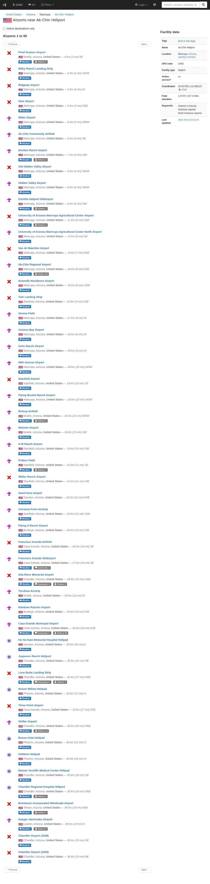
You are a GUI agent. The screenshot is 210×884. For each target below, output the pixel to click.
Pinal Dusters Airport (32, 52)
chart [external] (182, 89)
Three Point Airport (30, 705)
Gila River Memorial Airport (36, 574)
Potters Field (26, 460)
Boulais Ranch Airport (32, 150)
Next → (145, 869)
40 (60, 633)
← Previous (11, 869)
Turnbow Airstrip (29, 591)
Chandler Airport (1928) (33, 835)
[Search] (203, 5)
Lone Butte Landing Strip (34, 672)
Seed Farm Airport (30, 493)
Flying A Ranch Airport (33, 525)
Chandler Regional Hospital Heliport (41, 786)
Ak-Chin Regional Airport (34, 264)
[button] (47, 5)
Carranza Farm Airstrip (33, 509)
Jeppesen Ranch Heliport (34, 656)
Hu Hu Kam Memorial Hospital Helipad (43, 639)
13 (41, 731)
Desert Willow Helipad (32, 688)
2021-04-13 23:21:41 (188, 119)
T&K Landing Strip (30, 297)
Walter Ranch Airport (32, 476)
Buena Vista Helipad (31, 737)
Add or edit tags (186, 41)
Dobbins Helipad (29, 754)
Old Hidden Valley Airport (34, 166)
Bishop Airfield (28, 411)
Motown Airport (28, 427)
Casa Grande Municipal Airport (38, 623)
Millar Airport (26, 117)
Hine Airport (26, 101)
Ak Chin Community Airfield (36, 133)
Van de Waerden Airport (33, 248)
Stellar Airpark (27, 721)
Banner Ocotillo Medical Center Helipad (43, 770)
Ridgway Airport (28, 85)
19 (41, 274)
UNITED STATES (187, 57)
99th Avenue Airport (31, 362)
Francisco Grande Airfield (35, 541)
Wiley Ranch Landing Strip (35, 68)
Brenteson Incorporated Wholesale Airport (45, 803)
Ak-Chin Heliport (64, 14)
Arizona (192, 54)
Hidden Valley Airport (32, 182)
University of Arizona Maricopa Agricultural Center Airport (56, 215)
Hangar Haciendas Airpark (35, 819)
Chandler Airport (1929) (33, 852)
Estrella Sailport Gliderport (35, 199)
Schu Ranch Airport (31, 346)
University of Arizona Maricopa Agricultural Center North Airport (60, 231)
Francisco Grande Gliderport (37, 558)
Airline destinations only (19, 28)
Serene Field (26, 313)
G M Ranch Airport (30, 444)
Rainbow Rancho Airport (34, 607)
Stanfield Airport (29, 378)
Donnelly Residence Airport (36, 280)
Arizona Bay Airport (31, 329)
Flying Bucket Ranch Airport (36, 395)
